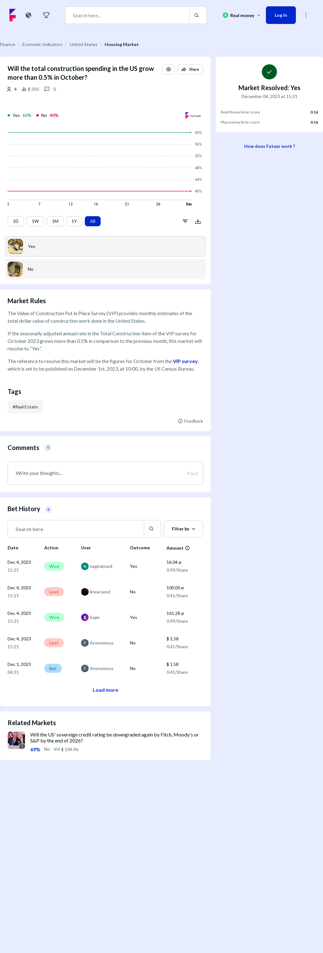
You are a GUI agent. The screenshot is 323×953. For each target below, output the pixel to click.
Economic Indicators (42, 44)
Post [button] (192, 473)
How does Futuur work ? (269, 146)
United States (83, 44)
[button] (168, 69)
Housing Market (122, 44)
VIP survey (185, 361)
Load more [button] (105, 690)
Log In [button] (281, 15)
